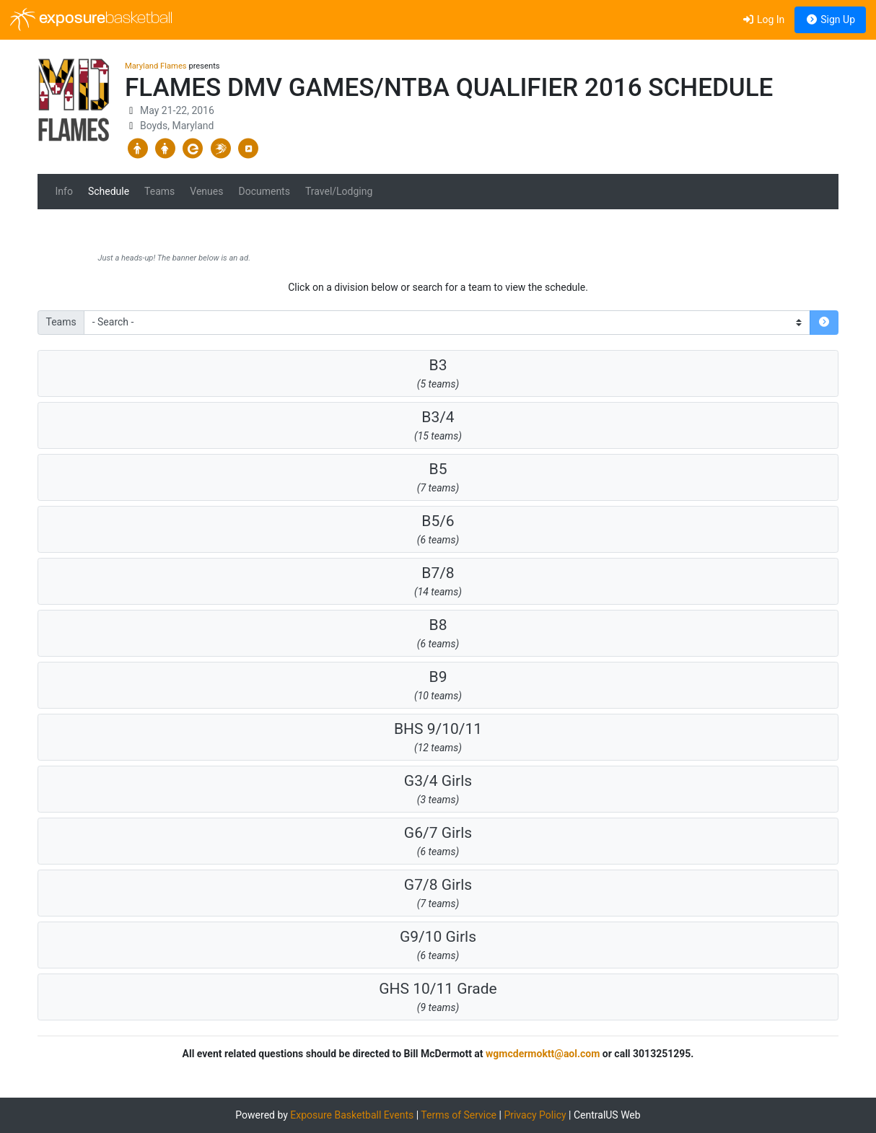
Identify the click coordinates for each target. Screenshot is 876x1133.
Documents (263, 191)
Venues (206, 191)
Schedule (108, 191)
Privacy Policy (535, 1115)
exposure (91, 19)
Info (64, 191)
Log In (763, 19)
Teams (159, 191)
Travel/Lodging (338, 191)
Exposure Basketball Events (351, 1115)
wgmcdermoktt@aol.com (543, 1053)
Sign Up (830, 19)
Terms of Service (458, 1115)
